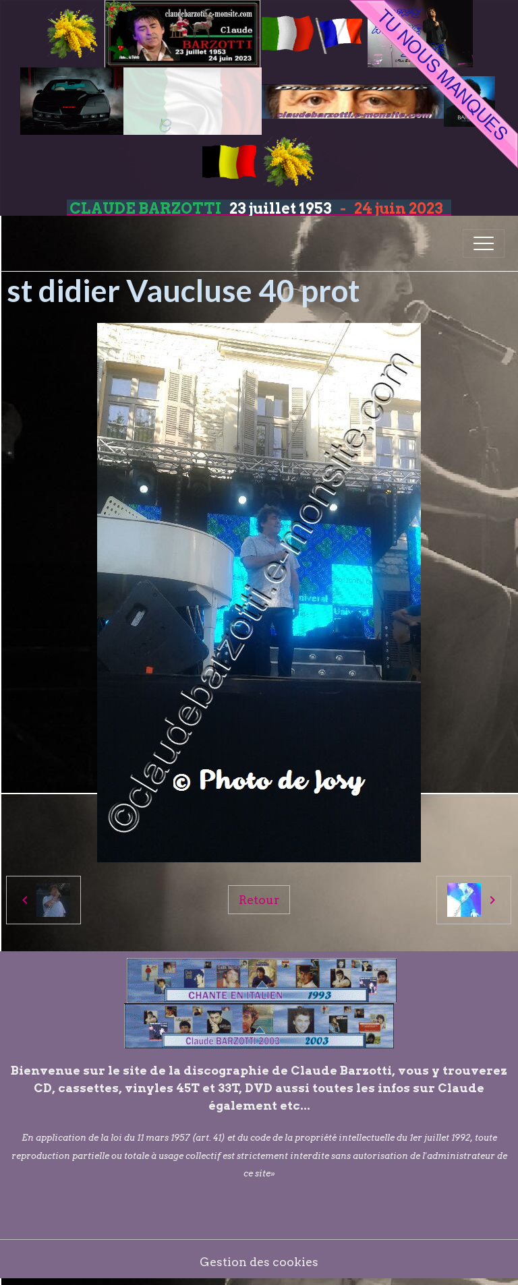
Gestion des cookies (259, 1262)
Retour (259, 900)
